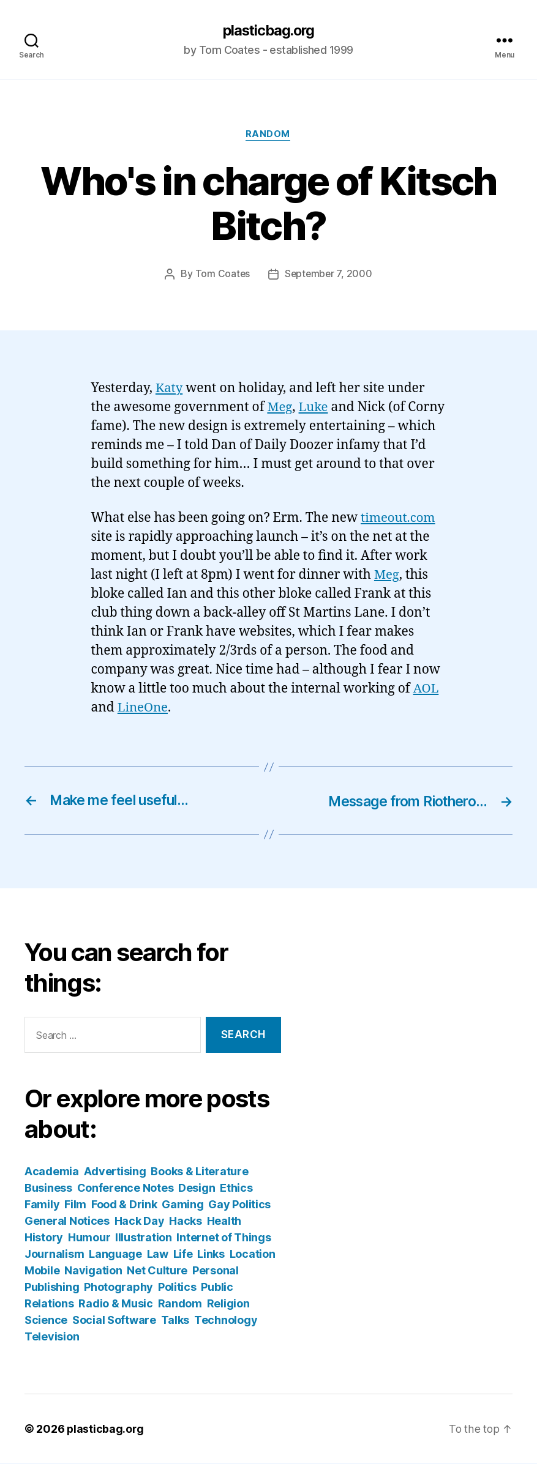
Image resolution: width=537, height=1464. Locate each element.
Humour (89, 1238)
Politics (177, 1287)
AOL (426, 690)
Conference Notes (125, 1188)
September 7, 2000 (328, 275)
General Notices (67, 1221)
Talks (175, 1320)
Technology (225, 1320)
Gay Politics (239, 1204)
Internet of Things (223, 1238)
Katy (170, 389)
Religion (228, 1304)
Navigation (93, 1271)
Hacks (185, 1221)
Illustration (143, 1238)
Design (196, 1188)
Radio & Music (115, 1304)
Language (115, 1254)
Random (268, 135)
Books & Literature (199, 1171)
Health (224, 1221)
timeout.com (399, 519)
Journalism (54, 1254)
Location (253, 1254)
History (43, 1238)
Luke (314, 407)
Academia (51, 1171)
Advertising (115, 1171)
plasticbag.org (268, 30)
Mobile (41, 1271)
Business (48, 1188)
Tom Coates (221, 275)
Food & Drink (124, 1204)
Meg (280, 407)
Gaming (182, 1204)
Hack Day (140, 1221)
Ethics (236, 1188)
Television (51, 1337)
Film (75, 1204)
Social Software (114, 1320)
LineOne (144, 708)
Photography (118, 1287)
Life (183, 1254)
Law (157, 1254)
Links (211, 1254)
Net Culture (157, 1271)
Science (45, 1320)
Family (41, 1204)
